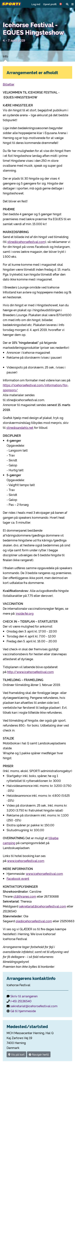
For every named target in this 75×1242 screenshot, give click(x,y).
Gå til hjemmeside (23, 1011)
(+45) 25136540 (20, 1001)
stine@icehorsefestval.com (26, 242)
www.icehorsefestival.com (25, 861)
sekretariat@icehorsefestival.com (42, 906)
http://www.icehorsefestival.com (30, 672)
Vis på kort (16, 1054)
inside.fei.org (25, 613)
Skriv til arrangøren (24, 996)
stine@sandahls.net (19, 427)
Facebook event (18, 878)
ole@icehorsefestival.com (34, 921)
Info (5, 56)
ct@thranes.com (24, 896)
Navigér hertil (39, 1054)
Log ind (35, 4)
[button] (61, 4)
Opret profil (50, 4)
